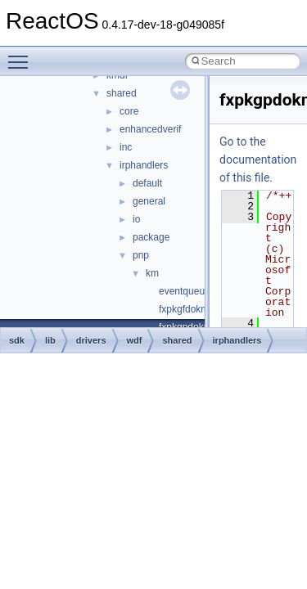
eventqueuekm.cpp (200, 291)
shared (121, 93)
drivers (91, 340)
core (129, 111)
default (147, 183)
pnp (141, 255)
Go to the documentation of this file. (257, 159)
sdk (17, 340)
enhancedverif (150, 129)
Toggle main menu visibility (22, 55)
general (149, 201)
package (151, 237)
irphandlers (144, 165)
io (136, 219)
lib (50, 340)
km (152, 273)
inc (126, 147)
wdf (134, 340)
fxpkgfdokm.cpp (193, 309)
